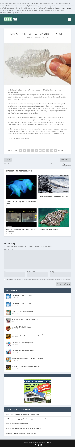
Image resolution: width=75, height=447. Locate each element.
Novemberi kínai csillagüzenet (22, 327)
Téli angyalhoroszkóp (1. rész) (22, 303)
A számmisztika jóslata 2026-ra (22, 311)
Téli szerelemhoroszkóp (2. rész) (22, 343)
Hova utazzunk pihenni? (20, 424)
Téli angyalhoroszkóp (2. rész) (22, 295)
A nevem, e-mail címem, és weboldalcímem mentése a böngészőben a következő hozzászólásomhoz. (38, 279)
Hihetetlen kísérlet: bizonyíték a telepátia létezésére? (21, 230)
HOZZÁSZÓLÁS (9, 250)
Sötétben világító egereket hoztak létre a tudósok (21, 202)
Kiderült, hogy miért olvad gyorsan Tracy (53, 196)
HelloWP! (48, 442)
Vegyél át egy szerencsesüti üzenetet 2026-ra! (27, 358)
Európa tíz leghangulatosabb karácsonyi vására (28, 335)
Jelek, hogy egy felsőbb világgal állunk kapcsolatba (30, 419)
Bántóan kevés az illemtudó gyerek (27, 414)
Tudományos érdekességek (48, 229)
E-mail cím (31, 272)
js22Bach (9, 419)
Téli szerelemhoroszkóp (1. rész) (22, 351)
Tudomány (37, 38)
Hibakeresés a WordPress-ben (61, 8)
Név (5, 272)
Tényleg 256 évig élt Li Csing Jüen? (24, 433)
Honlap (52, 272)
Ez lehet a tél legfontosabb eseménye (25, 319)
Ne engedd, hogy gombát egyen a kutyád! (26, 366)
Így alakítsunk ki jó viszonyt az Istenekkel (26, 428)
